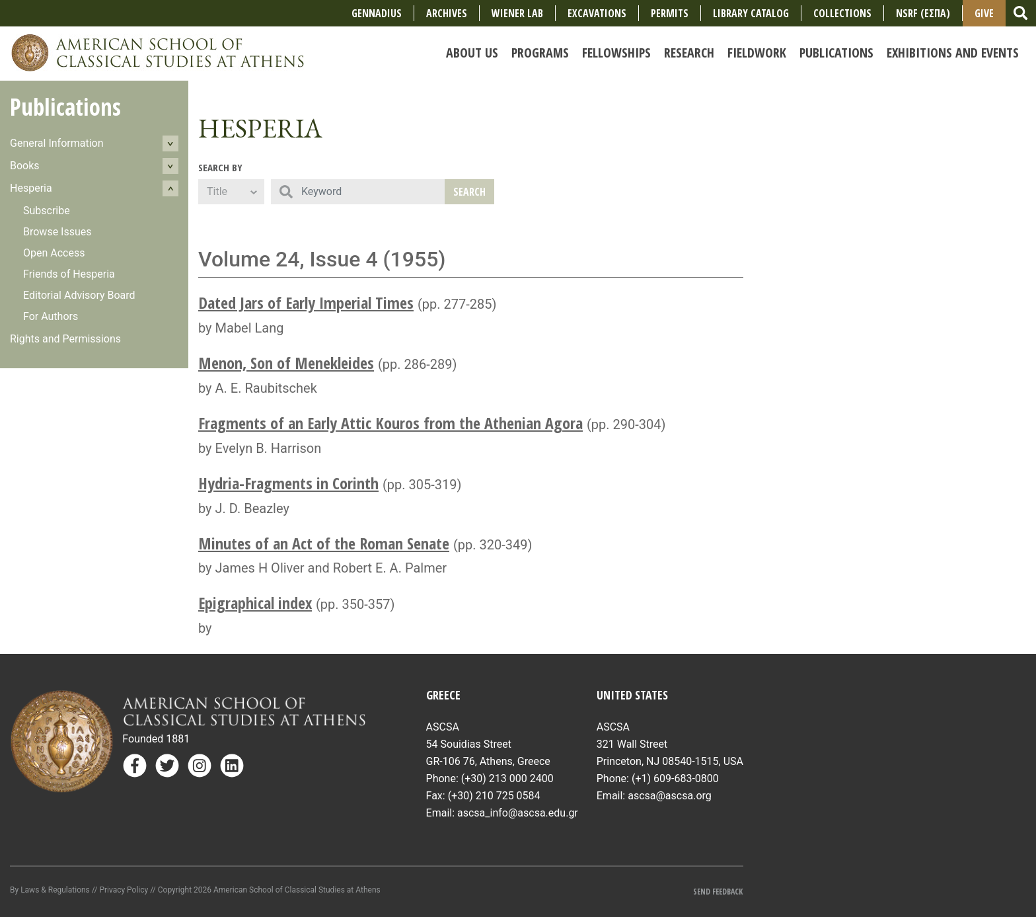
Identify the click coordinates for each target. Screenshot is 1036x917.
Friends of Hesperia (69, 274)
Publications (65, 106)
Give (984, 13)
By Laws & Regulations (50, 890)
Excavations (597, 13)
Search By (220, 167)
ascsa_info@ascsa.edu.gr (517, 813)
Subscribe (46, 210)
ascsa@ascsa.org (670, 795)
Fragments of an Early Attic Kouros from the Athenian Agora (390, 423)
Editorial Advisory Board (79, 295)
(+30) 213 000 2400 (507, 778)
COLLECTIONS (842, 13)
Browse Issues (57, 231)
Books (25, 165)
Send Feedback (718, 891)
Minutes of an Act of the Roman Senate (323, 543)
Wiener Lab (517, 13)
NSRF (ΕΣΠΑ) (923, 13)
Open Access (54, 253)
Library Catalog (751, 13)
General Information (57, 143)
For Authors (50, 316)
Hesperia (31, 188)
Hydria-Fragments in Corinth (288, 483)
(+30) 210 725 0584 (494, 795)
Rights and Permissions (65, 339)
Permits (669, 13)
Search (469, 191)
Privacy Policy (123, 890)
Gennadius (377, 13)
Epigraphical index (255, 603)
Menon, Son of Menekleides (286, 363)
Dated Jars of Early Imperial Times (306, 302)
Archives (446, 13)
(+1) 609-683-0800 (675, 778)
